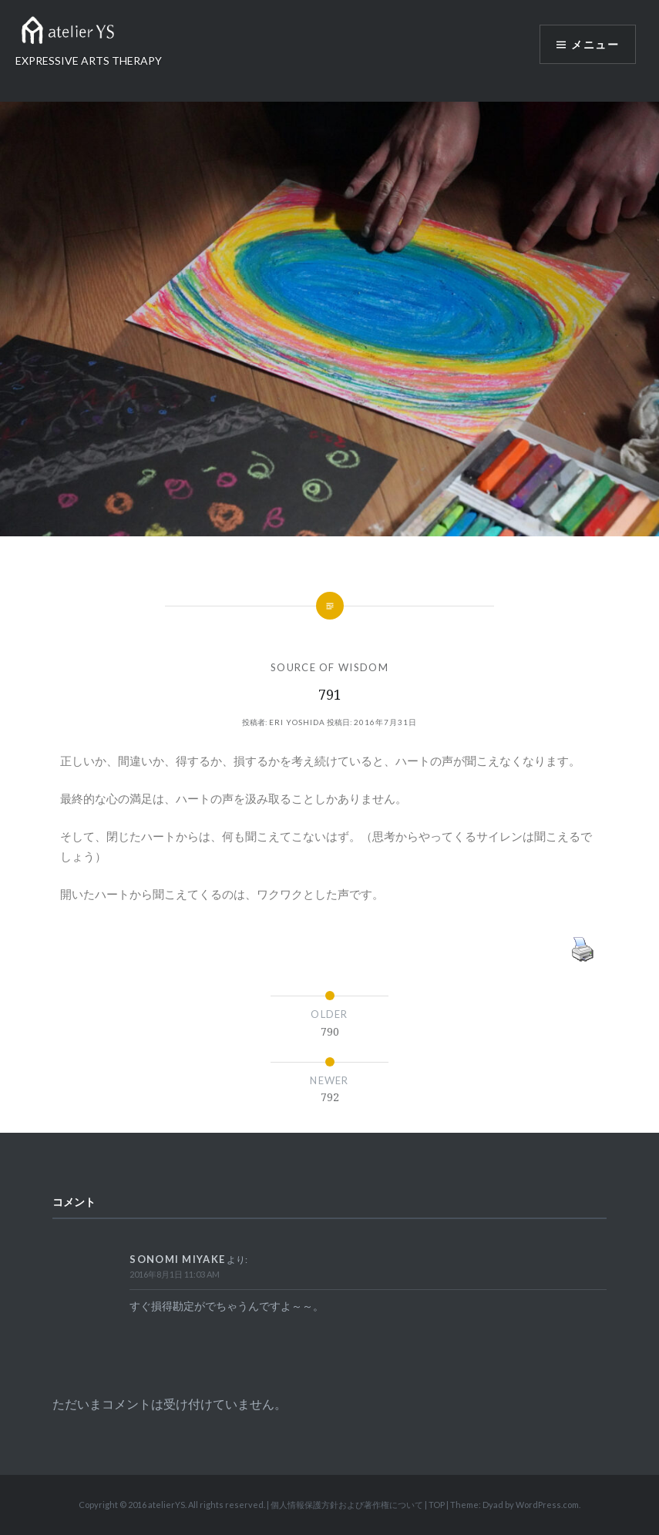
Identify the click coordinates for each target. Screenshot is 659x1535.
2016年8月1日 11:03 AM (174, 1274)
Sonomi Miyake (177, 1259)
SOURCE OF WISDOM (329, 667)
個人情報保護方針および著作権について (347, 1505)
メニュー (595, 44)
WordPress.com (547, 1505)
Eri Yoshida (297, 722)
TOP (437, 1505)
